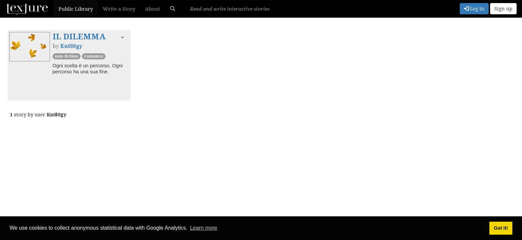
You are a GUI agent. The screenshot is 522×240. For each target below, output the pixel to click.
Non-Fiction (66, 56)
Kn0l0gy (71, 46)
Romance (93, 56)
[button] (172, 8)
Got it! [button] (501, 228)
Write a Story (119, 8)
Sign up (503, 8)
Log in (474, 8)
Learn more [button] (203, 228)
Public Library (76, 8)
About (152, 8)
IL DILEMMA (79, 36)
